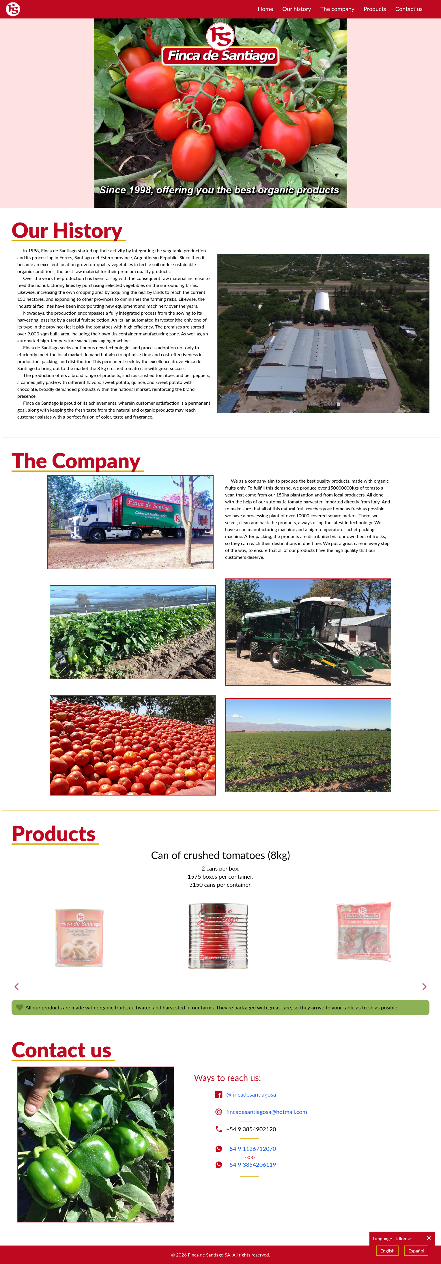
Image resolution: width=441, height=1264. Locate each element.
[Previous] (17, 986)
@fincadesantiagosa (251, 1094)
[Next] (424, 986)
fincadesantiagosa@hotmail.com (266, 1111)
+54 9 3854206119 (251, 1164)
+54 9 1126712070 (251, 1148)
